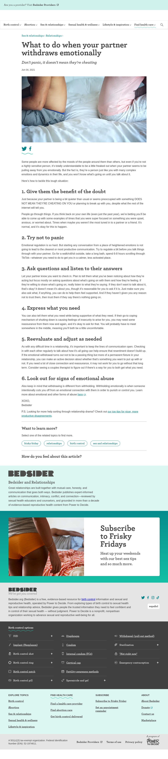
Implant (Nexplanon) (25, 654)
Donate (145, 717)
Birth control (16, 710)
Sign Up (132, 5)
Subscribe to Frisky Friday (110, 710)
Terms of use (113, 751)
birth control (77, 452)
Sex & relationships (33, 45)
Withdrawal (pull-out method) (136, 645)
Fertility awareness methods (82, 681)
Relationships (54, 45)
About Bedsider (150, 710)
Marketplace (148, 729)
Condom (71, 654)
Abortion (13, 717)
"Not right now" (128, 663)
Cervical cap (73, 672)
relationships (54, 452)
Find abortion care (61, 719)
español (158, 5)
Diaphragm (72, 645)
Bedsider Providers (44, 4)
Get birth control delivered (67, 726)
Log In (143, 5)
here (80, 404)
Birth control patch (24, 681)
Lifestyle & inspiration (21, 736)
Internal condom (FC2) (79, 663)
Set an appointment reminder (106, 718)
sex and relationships (105, 452)
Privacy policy (133, 751)
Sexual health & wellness (22, 729)
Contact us (147, 723)
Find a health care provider (67, 713)
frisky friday (31, 452)
